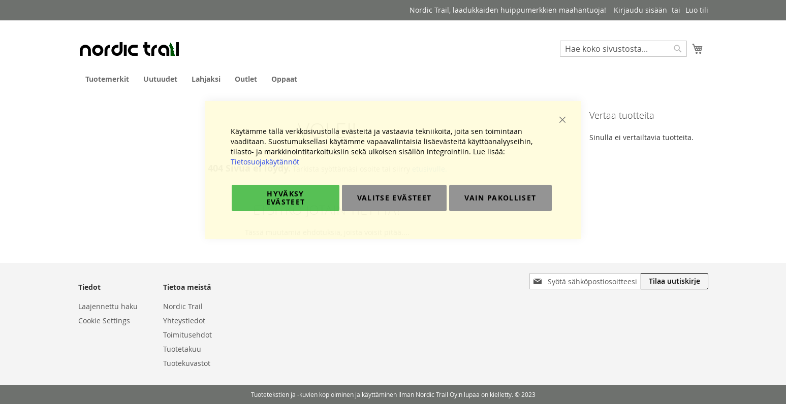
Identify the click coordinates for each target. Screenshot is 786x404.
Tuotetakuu (182, 349)
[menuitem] (107, 78)
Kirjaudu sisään (640, 10)
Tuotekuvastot (186, 363)
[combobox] (623, 49)
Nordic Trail (183, 306)
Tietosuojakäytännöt (265, 161)
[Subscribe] (674, 281)
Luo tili (696, 10)
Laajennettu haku (108, 306)
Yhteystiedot (184, 320)
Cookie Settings (104, 320)
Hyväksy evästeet (285, 198)
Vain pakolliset (500, 198)
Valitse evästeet (394, 198)
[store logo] (129, 48)
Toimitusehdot (187, 335)
